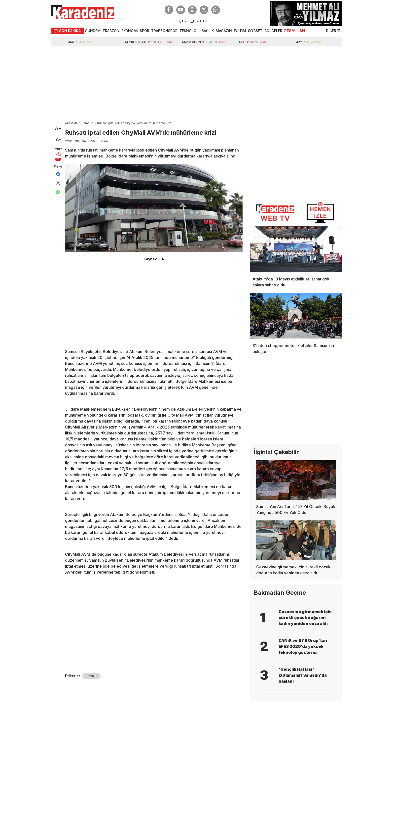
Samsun (87, 123)
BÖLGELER (273, 31)
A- (58, 140)
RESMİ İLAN (294, 31)
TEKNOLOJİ (189, 31)
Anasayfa (71, 123)
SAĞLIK (208, 31)
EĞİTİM (240, 31)
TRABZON (111, 31)
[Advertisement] (196, 83)
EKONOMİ (129, 31)
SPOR (144, 31)
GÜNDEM (93, 31)
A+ (58, 128)
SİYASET (255, 31)
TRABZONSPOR (164, 31)
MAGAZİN (224, 31)
